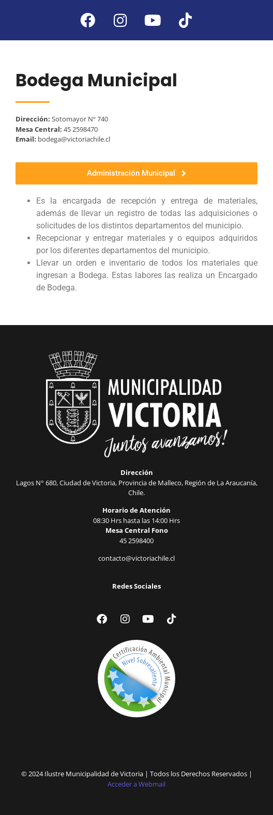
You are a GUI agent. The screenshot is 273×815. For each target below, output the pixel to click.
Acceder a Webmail (136, 784)
